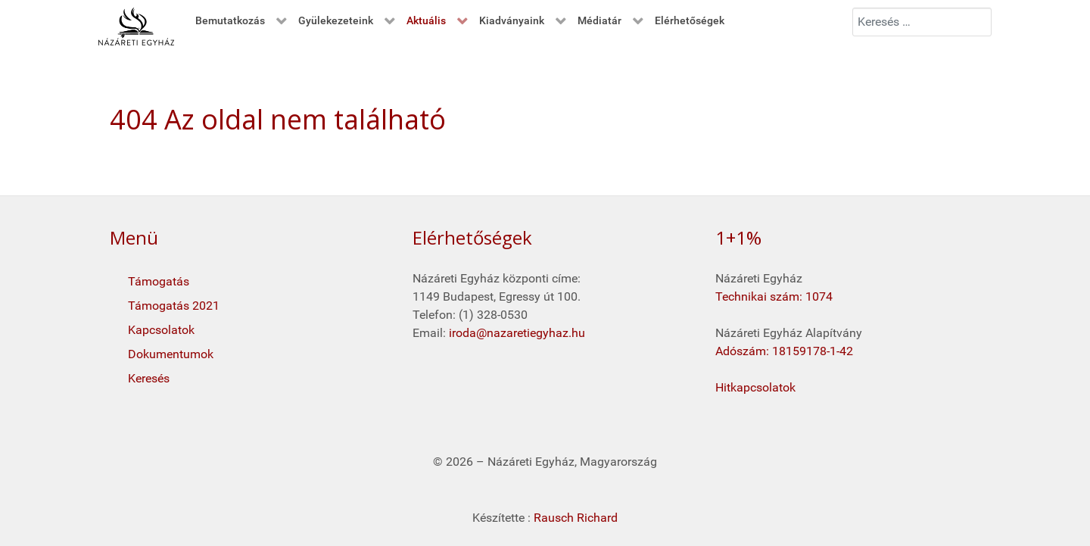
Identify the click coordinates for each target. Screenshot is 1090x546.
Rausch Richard (576, 517)
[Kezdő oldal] (136, 26)
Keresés (149, 378)
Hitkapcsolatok (755, 387)
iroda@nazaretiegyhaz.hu (517, 333)
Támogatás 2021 (174, 305)
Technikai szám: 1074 (774, 296)
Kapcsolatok (161, 330)
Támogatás (158, 281)
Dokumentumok (170, 354)
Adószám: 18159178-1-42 (784, 351)
